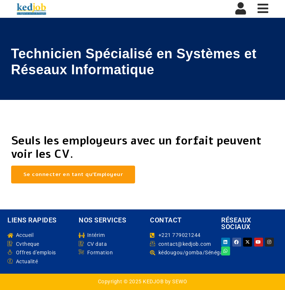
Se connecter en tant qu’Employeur (73, 174)
